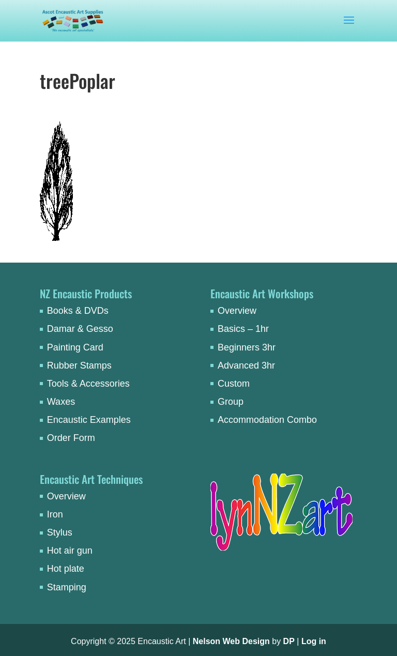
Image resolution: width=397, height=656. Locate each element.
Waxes (61, 401)
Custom (234, 383)
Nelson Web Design (231, 641)
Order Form (71, 438)
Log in (313, 641)
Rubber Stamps (79, 365)
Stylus (59, 532)
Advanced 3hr (246, 365)
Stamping (66, 587)
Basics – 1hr (243, 329)
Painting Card (75, 347)
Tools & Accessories (88, 383)
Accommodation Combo (267, 420)
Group (230, 401)
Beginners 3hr (247, 347)
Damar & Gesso (80, 329)
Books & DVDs (78, 311)
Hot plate (65, 568)
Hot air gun (70, 550)
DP (289, 641)
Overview (237, 311)
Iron (55, 514)
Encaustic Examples (89, 420)
